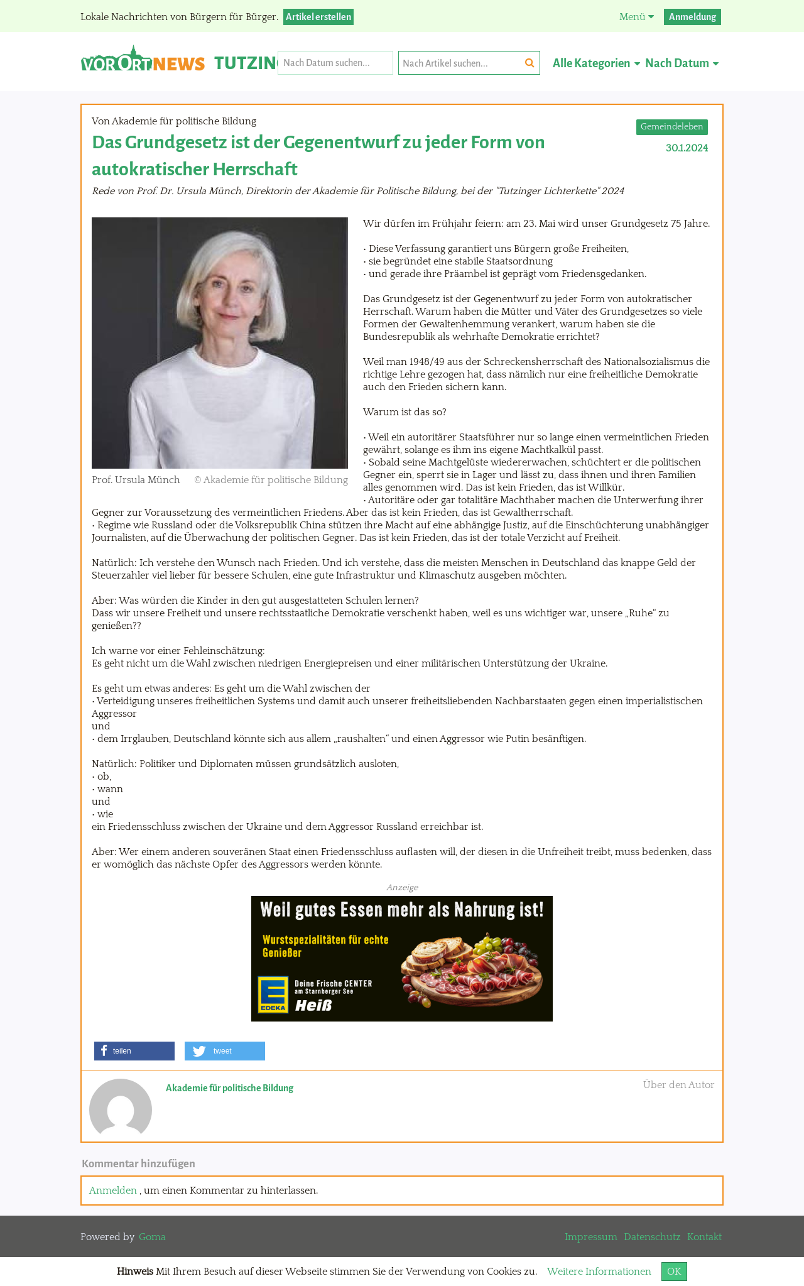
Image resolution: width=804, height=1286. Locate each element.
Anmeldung (692, 17)
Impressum (591, 1237)
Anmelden (113, 1190)
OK (674, 1271)
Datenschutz (652, 1237)
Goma (152, 1237)
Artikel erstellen (318, 17)
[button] (134, 1051)
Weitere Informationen (599, 1271)
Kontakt (704, 1237)
